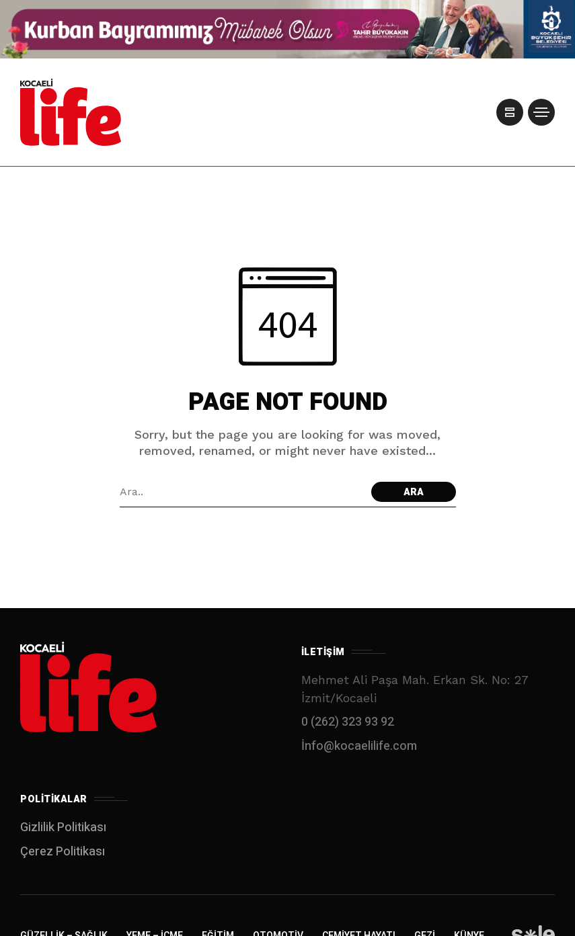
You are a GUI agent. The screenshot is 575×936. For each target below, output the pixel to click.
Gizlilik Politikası (63, 827)
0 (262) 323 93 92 (347, 722)
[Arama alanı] (242, 492)
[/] (507, 112)
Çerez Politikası (62, 852)
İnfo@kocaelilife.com (359, 746)
